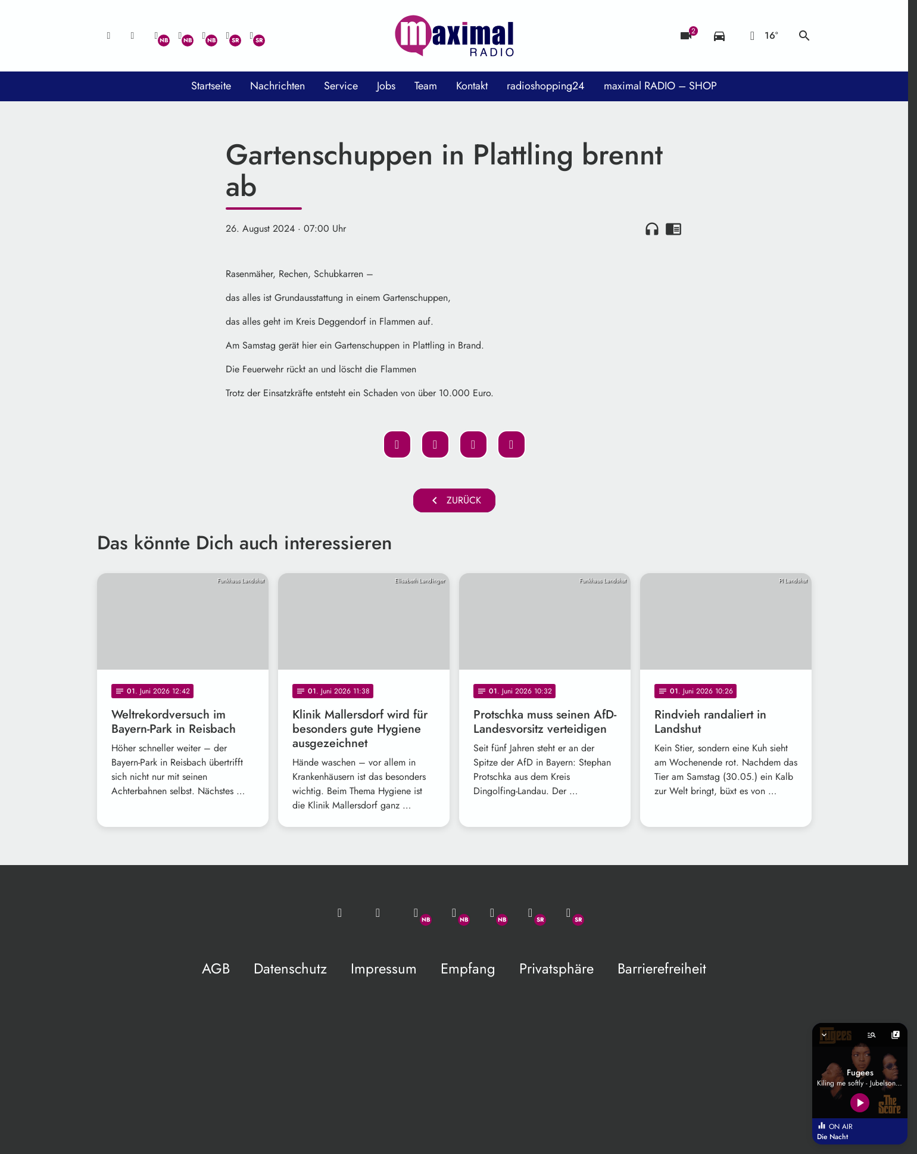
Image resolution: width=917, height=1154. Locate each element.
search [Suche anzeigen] (804, 36)
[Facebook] (180, 36)
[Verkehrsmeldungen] (719, 36)
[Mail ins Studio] (109, 36)
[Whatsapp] (157, 36)
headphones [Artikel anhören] (652, 228)
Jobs (386, 86)
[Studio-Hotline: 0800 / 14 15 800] (133, 36)
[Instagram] (204, 36)
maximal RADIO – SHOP (660, 86)
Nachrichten (277, 86)
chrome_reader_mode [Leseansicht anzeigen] (673, 228)
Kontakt (472, 86)
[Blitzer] (686, 36)
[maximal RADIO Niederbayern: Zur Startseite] (454, 36)
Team (425, 86)
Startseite (211, 86)
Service (341, 86)
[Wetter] (762, 36)
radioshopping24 (546, 86)
